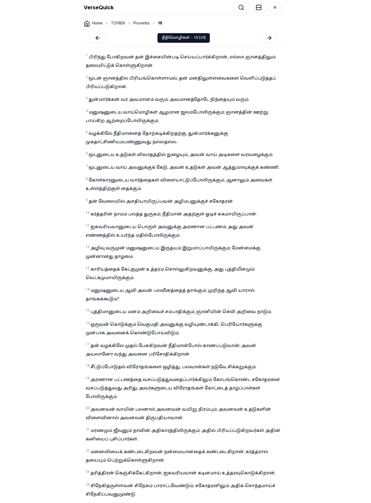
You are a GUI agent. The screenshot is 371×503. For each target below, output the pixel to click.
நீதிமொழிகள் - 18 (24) (184, 38)
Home (97, 23)
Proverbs (141, 23)
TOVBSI (118, 23)
